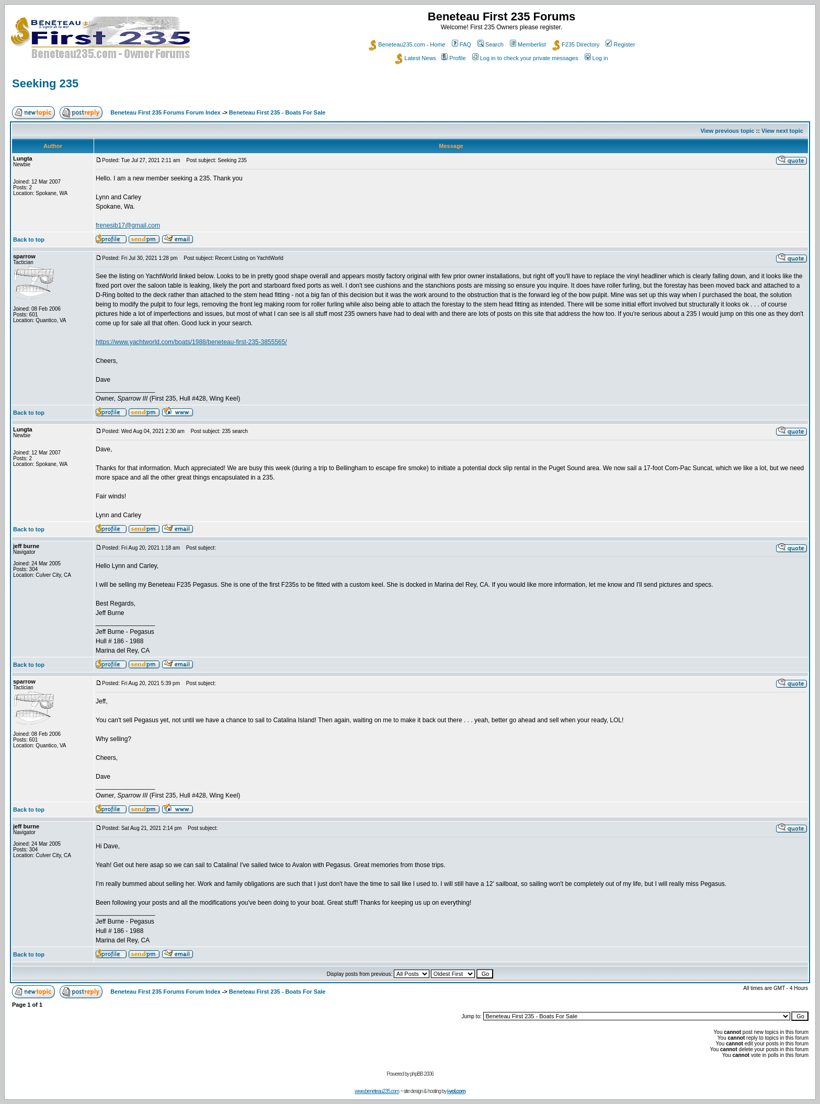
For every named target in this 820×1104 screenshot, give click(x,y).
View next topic (782, 131)
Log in (596, 58)
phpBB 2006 (422, 1074)
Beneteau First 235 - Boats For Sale (277, 112)
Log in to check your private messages (525, 58)
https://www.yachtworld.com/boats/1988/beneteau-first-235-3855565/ (191, 342)
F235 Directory (575, 44)
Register (620, 44)
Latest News (415, 58)
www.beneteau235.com (377, 1091)
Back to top (28, 239)
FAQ (461, 44)
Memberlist (528, 44)
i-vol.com (456, 1091)
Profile (453, 58)
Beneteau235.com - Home (407, 44)
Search (490, 44)
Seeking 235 (45, 83)
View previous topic (727, 131)
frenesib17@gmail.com (128, 225)
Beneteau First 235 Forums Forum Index (165, 112)
